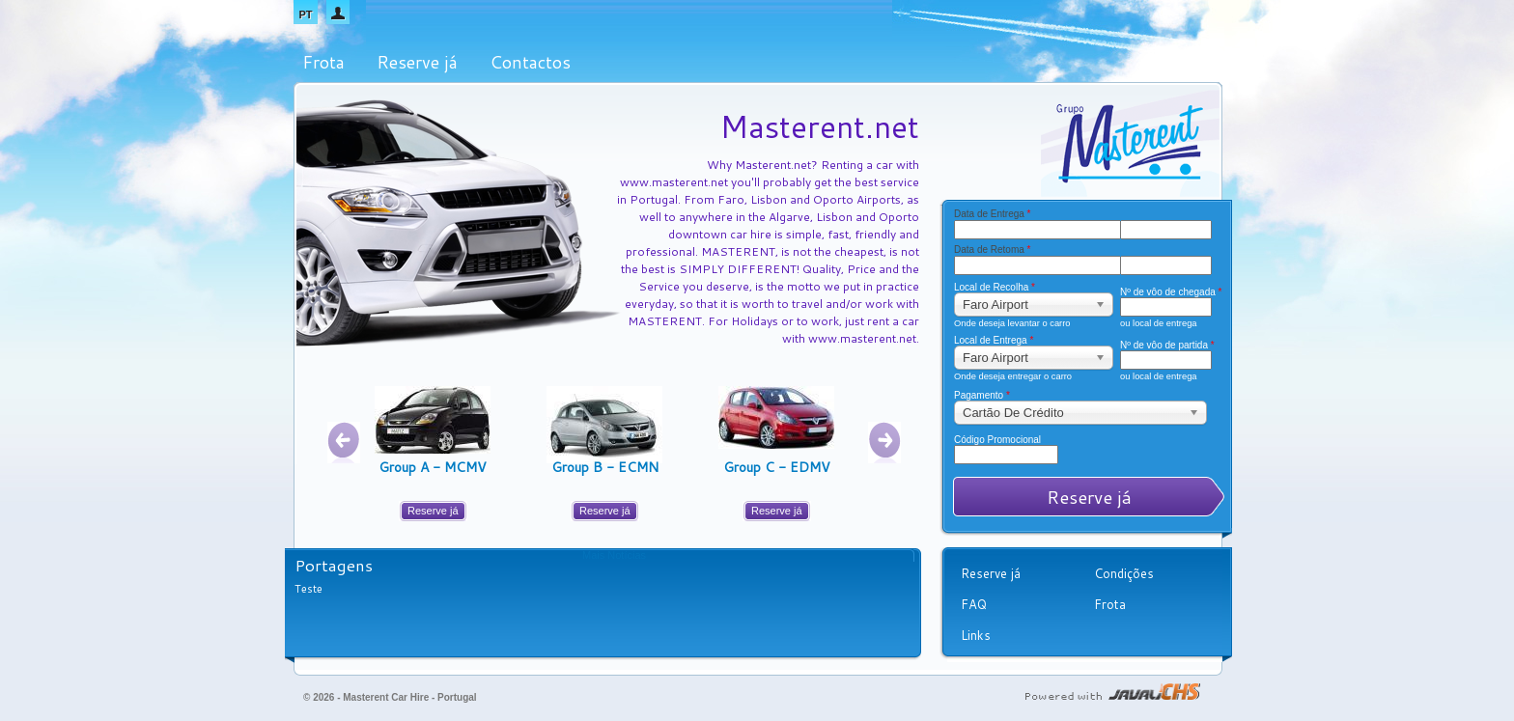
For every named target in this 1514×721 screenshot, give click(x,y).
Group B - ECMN (605, 467)
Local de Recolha (994, 287)
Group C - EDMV (776, 467)
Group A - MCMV (432, 467)
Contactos (530, 61)
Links (976, 635)
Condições (1124, 573)
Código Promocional (997, 440)
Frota (323, 61)
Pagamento (982, 396)
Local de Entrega (993, 341)
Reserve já (417, 61)
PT (305, 14)
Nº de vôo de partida (1162, 345)
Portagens (333, 564)
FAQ (974, 604)
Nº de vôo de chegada (1162, 292)
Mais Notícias (614, 555)
